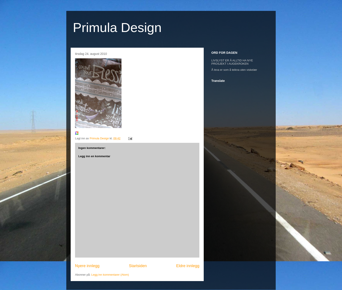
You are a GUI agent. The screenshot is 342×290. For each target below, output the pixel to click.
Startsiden (138, 266)
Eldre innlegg (187, 266)
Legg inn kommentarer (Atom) (110, 274)
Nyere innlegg (87, 266)
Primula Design (117, 27)
